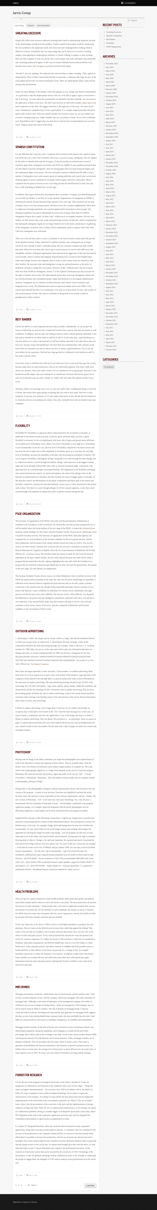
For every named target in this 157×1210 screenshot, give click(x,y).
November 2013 (112, 236)
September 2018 (112, 137)
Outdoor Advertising (30, 631)
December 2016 (112, 163)
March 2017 (110, 155)
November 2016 (112, 166)
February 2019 (111, 126)
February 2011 (111, 346)
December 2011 (112, 313)
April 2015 (110, 203)
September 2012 (112, 284)
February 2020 (111, 89)
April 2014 (110, 218)
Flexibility (23, 425)
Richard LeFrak (89, 528)
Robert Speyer (87, 103)
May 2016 (110, 185)
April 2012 (110, 302)
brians (21, 137)
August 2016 (111, 174)
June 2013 (110, 254)
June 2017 (110, 148)
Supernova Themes (30, 1202)
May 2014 (110, 214)
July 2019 (110, 107)
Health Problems (27, 891)
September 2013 (112, 243)
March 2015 (110, 207)
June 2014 (110, 210)
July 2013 (110, 251)
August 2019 (111, 104)
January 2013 (111, 269)
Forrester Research (29, 1075)
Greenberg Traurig (33, 554)
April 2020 (110, 82)
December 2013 (112, 232)
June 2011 (110, 331)
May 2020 (110, 78)
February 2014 (111, 225)
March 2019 (110, 122)
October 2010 (111, 350)
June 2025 (110, 67)
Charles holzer (64, 484)
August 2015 (111, 196)
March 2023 (110, 71)
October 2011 (111, 320)
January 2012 (111, 309)
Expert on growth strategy (64, 158)
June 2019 (110, 111)
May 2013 (110, 258)
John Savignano (39, 66)
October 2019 (111, 100)
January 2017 (111, 159)
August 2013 (111, 247)
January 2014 (111, 229)
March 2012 (110, 306)
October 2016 (111, 170)
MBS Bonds (22, 987)
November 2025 (112, 63)
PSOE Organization (28, 513)
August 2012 (111, 287)
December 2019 (112, 96)
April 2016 (110, 188)
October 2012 (111, 280)
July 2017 (110, 144)
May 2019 (110, 115)
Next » (35, 1185)
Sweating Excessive (29, 33)
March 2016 (110, 192)
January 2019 (111, 130)
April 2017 (110, 152)
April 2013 (110, 262)
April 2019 (110, 119)
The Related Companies (40, 664)
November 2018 (112, 133)
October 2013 (111, 240)
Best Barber (23, 319)
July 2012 (110, 291)
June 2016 (110, 181)
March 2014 (110, 221)
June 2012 (110, 295)
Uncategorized (109, 367)
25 (29, 1185)
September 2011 (112, 324)
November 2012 (112, 276)
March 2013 (110, 265)
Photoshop (23, 752)
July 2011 (109, 328)
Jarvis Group (22, 13)
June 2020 (110, 74)
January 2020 (111, 93)
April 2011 (110, 339)
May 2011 (110, 335)
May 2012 (110, 298)
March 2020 (110, 85)
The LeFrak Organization (34, 675)
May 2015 (110, 199)
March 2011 (110, 342)
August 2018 (111, 141)
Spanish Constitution (30, 147)
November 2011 (112, 317)
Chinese (16, 3)
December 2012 (112, 273)
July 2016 (110, 177)
